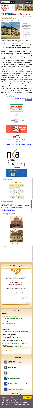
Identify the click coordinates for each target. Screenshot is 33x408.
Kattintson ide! (25, 331)
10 (18, 190)
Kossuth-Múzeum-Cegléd (14, 378)
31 (18, 197)
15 (14, 192)
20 (10, 195)
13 (10, 192)
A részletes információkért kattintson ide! (13, 318)
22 (14, 195)
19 (22, 192)
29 (14, 197)
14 (12, 192)
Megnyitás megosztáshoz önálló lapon (23, 98)
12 (22, 190)
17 (18, 192)
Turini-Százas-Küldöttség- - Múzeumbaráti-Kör (18, 383)
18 (20, 192)
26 (22, 195)
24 (18, 195)
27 (10, 197)
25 (20, 195)
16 (16, 192)
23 (16, 195)
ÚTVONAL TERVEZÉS (16, 395)
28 (12, 197)
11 (20, 190)
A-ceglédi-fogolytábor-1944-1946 (15, 389)
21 (12, 195)
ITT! (16, 406)
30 (16, 197)
